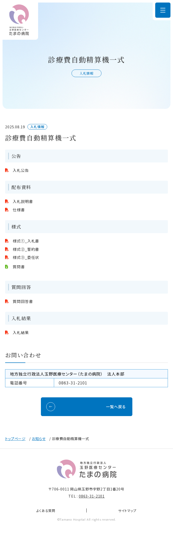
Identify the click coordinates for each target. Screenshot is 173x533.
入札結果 (21, 332)
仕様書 (19, 209)
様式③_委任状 (26, 257)
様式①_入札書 (26, 240)
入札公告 (21, 170)
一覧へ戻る (116, 406)
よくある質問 (45, 511)
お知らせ (38, 438)
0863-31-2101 (92, 496)
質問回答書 (23, 301)
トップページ (15, 438)
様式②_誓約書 (26, 249)
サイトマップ (127, 511)
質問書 (19, 266)
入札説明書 (23, 201)
